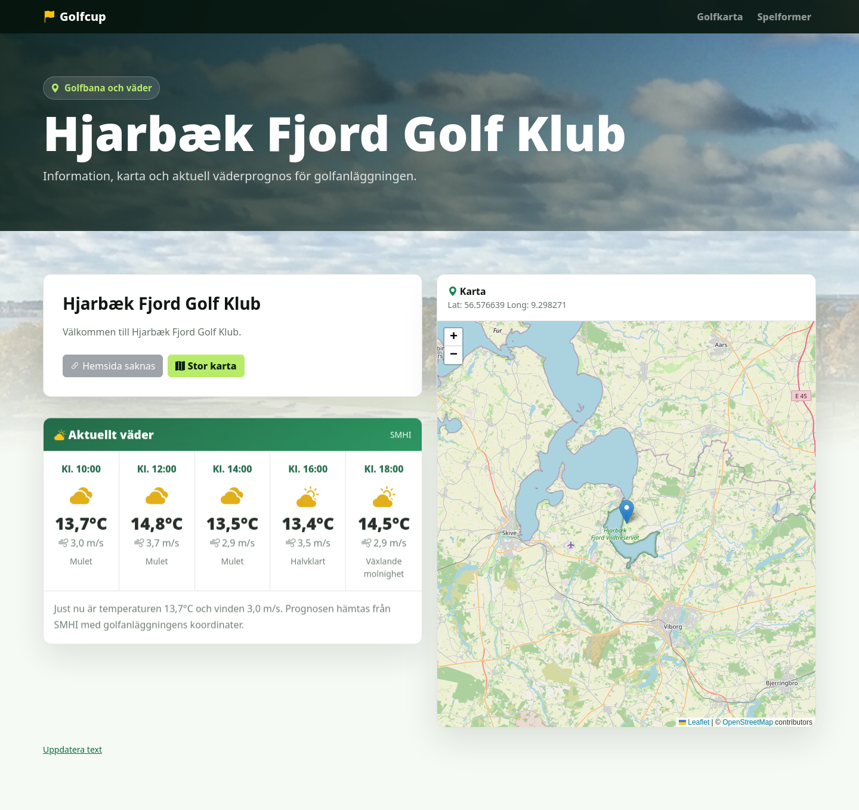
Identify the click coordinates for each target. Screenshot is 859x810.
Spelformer (784, 16)
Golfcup (74, 17)
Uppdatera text (72, 749)
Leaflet (694, 722)
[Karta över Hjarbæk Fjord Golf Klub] (626, 524)
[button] (626, 512)
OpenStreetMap (747, 722)
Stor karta (205, 365)
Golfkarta (720, 16)
